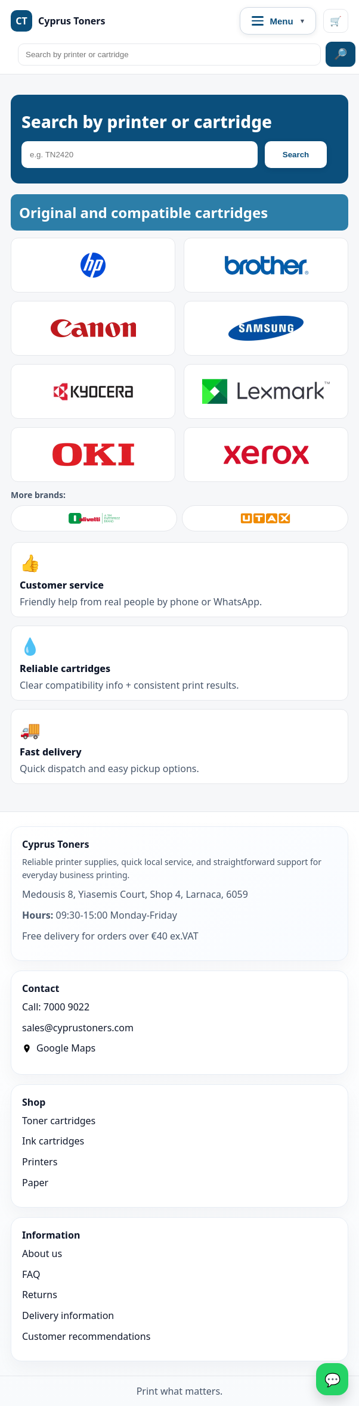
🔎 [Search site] (340, 54)
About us (42, 1253)
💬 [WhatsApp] (332, 1379)
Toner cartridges (58, 1120)
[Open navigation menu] (278, 21)
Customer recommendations (86, 1336)
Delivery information (68, 1315)
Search (296, 154)
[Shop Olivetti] (94, 518)
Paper (35, 1182)
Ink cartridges (53, 1140)
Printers (39, 1161)
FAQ (31, 1274)
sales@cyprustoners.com (78, 1027)
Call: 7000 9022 (55, 1006)
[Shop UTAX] (265, 518)
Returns (39, 1294)
